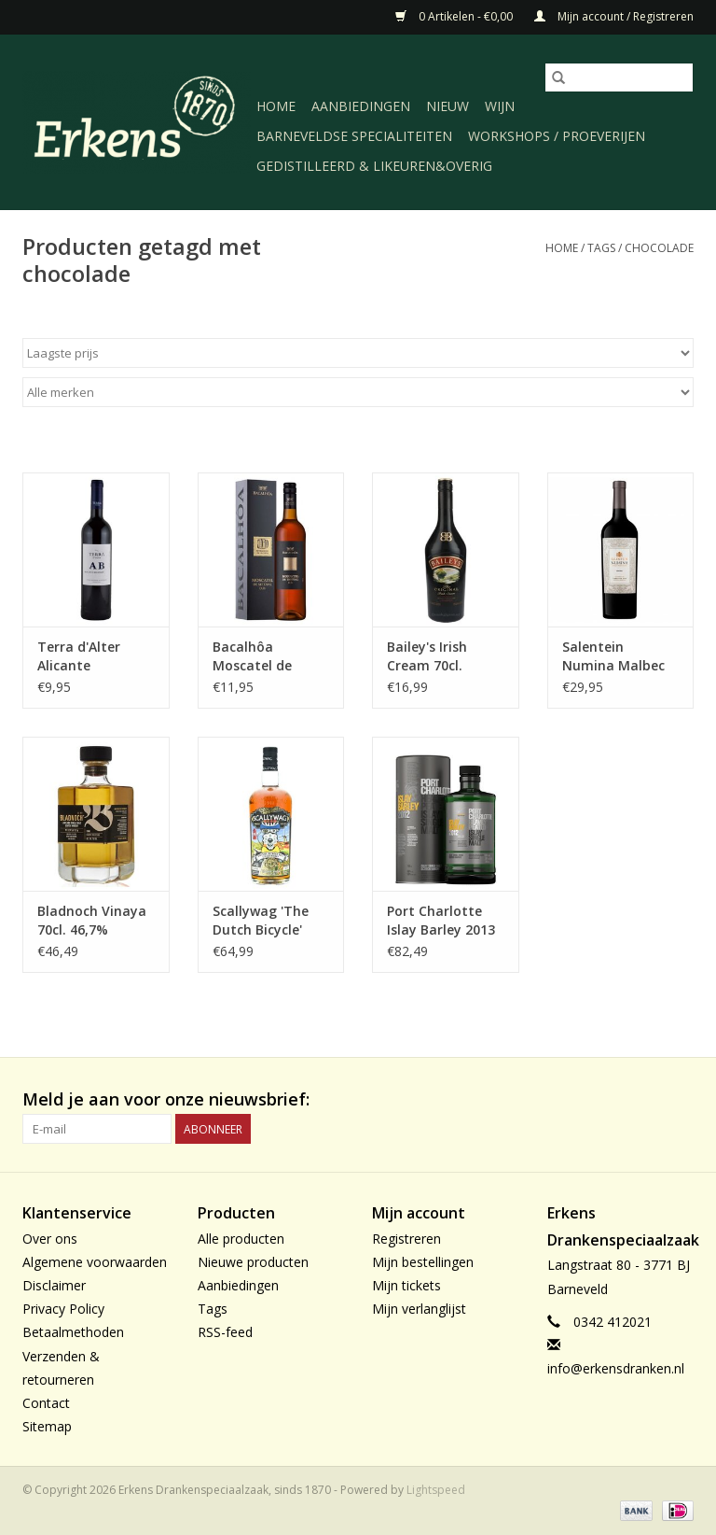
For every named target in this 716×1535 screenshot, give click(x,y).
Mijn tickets (406, 1285)
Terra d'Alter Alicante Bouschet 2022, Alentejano (86, 656)
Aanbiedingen (360, 106)
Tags (601, 248)
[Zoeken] (619, 77)
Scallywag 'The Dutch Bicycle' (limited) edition (265, 920)
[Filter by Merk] (358, 392)
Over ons (49, 1238)
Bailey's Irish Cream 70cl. (427, 656)
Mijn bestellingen (423, 1262)
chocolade (659, 248)
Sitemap (47, 1426)
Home (276, 106)
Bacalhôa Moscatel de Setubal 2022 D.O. (270, 656)
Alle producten (241, 1238)
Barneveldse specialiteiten (354, 136)
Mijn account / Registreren (614, 16)
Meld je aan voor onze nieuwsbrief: (166, 1099)
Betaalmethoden (73, 1332)
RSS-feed (225, 1332)
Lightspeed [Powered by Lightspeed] (435, 1490)
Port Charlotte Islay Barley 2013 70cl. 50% (441, 920)
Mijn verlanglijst (419, 1308)
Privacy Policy (63, 1308)
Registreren (406, 1238)
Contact (46, 1403)
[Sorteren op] (358, 353)
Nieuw (447, 106)
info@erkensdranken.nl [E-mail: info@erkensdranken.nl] (615, 1368)
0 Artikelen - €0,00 (455, 16)
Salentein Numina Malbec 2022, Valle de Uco (620, 656)
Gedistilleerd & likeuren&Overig (374, 166)
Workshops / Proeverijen (556, 136)
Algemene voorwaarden (94, 1262)
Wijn (500, 106)
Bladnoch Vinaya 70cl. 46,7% (91, 920)
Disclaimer (54, 1285)
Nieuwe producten (253, 1262)
